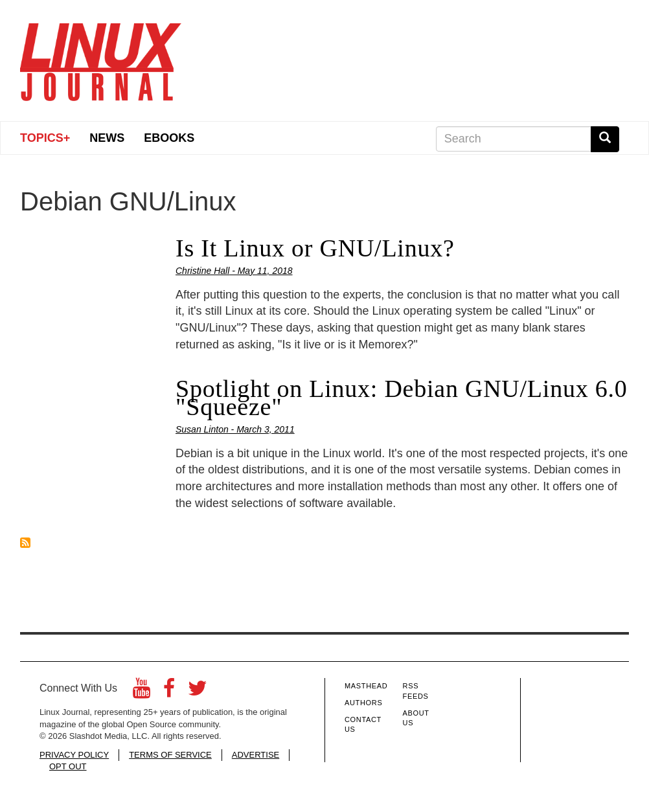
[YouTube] (141, 691)
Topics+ (45, 137)
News (106, 137)
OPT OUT (68, 766)
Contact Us (363, 725)
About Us (416, 718)
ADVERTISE (255, 755)
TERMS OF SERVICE (170, 755)
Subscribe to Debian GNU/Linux (25, 542)
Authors (363, 703)
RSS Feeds (416, 691)
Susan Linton (202, 429)
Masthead (366, 686)
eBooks (169, 137)
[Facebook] (169, 691)
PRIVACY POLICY (74, 755)
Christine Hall (202, 271)
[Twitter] (197, 691)
